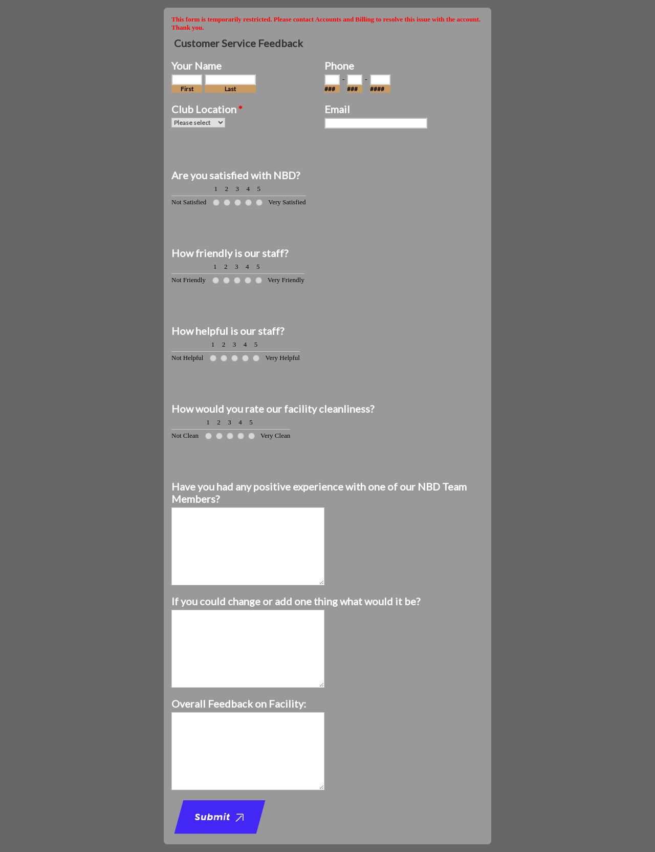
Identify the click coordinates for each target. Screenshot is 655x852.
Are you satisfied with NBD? (235, 175)
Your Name (196, 65)
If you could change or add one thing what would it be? (295, 601)
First (187, 89)
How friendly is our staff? (229, 253)
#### (377, 89)
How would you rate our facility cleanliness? (272, 408)
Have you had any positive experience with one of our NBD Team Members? (319, 492)
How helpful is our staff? (227, 331)
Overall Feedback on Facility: (238, 703)
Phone (339, 65)
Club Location (207, 109)
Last (230, 89)
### (329, 89)
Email (337, 109)
